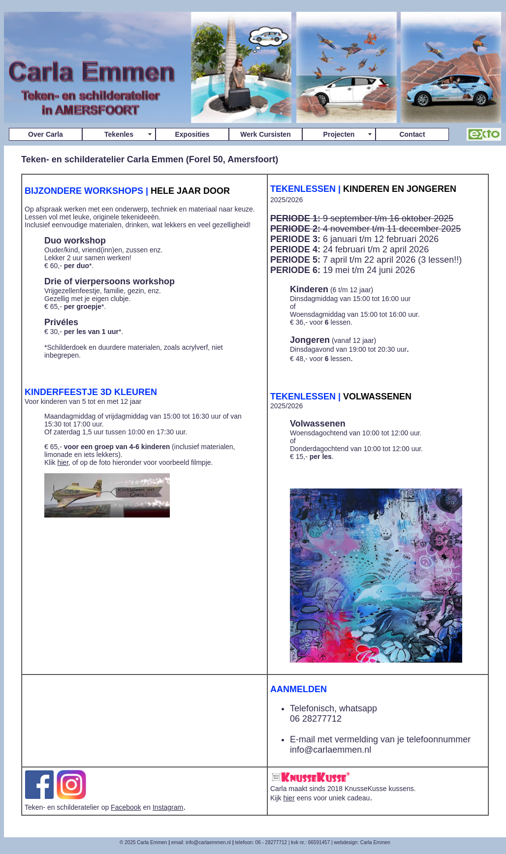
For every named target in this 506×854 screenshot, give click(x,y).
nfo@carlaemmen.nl (331, 750)
